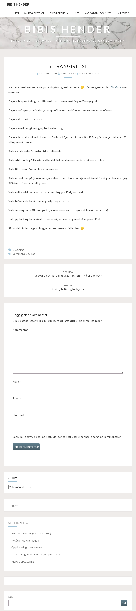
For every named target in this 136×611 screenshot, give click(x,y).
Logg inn (13, 505)
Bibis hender (18, 4)
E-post (18, 398)
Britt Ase (67, 73)
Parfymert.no (58, 13)
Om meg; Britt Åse (34, 13)
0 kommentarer (90, 73)
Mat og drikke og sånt (98, 13)
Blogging (18, 249)
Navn (17, 381)
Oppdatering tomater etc (26, 547)
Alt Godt (116, 87)
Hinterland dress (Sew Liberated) (31, 533)
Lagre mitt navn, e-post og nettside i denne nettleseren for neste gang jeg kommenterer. (67, 437)
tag (33, 254)
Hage (76, 13)
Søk (10, 597)
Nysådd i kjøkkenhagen (25, 540)
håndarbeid (122, 13)
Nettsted (18, 415)
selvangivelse (21, 254)
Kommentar (21, 330)
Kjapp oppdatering (22, 561)
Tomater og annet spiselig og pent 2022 (35, 554)
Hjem (16, 13)
